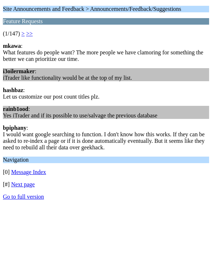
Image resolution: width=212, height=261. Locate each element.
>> (29, 33)
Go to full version (23, 197)
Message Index (28, 172)
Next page (23, 184)
